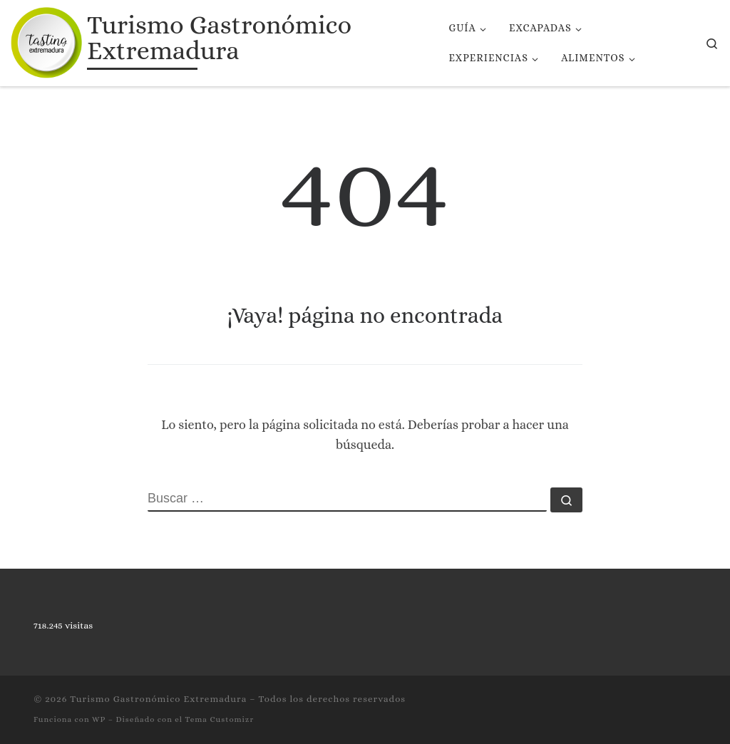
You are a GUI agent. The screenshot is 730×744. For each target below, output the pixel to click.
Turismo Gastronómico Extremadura (158, 698)
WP (99, 719)
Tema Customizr (219, 719)
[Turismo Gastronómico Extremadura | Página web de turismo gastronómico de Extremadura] (46, 40)
